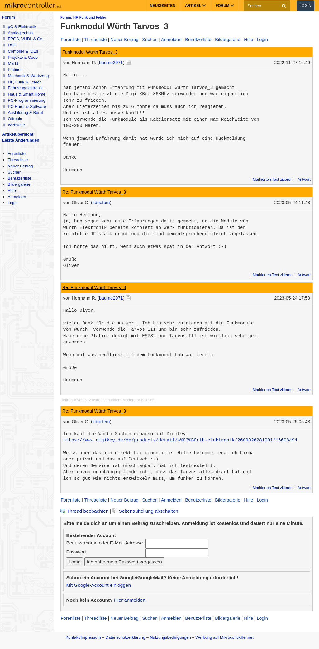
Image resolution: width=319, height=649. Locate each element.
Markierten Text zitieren (273, 179)
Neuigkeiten (162, 5)
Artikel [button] (195, 5)
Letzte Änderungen (20, 140)
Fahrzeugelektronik (23, 88)
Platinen (12, 69)
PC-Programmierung (24, 100)
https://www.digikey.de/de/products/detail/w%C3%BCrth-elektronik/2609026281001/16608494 (180, 440)
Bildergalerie (18, 184)
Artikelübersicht (17, 134)
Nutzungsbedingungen (170, 637)
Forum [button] (225, 5)
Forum (8, 17)
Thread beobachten (84, 511)
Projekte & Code (20, 57)
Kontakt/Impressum (83, 637)
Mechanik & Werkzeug (26, 75)
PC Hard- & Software (24, 106)
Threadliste (17, 159)
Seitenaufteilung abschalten (145, 511)
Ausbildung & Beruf (23, 112)
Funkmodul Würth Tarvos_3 (90, 51)
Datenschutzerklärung (125, 637)
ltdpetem (101, 202)
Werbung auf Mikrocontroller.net (224, 637)
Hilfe (11, 190)
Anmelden (16, 196)
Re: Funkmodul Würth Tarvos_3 (94, 191)
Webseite (14, 125)
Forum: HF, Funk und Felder (83, 17)
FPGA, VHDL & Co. (23, 38)
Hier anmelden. (130, 600)
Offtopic (12, 118)
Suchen (14, 172)
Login (305, 5)
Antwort (304, 179)
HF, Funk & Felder (22, 82)
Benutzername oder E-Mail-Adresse (104, 542)
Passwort (76, 551)
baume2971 (111, 62)
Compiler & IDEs (20, 51)
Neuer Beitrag (20, 166)
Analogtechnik (18, 32)
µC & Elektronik (19, 26)
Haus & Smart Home (24, 94)
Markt (10, 63)
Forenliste (16, 153)
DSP (9, 45)
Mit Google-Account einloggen (98, 585)
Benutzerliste (19, 178)
